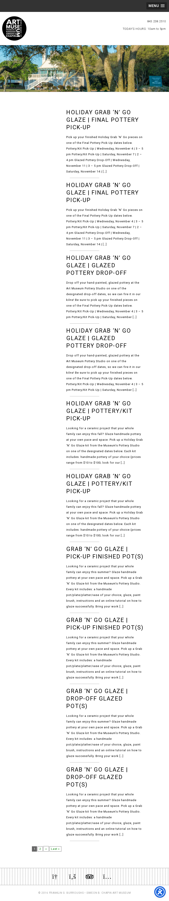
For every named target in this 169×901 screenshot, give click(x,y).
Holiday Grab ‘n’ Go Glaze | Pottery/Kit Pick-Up (99, 411)
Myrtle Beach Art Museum (14, 28)
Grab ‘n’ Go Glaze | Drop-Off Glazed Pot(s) (97, 698)
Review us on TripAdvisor (90, 876)
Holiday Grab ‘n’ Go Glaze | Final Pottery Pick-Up (102, 120)
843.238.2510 (156, 21)
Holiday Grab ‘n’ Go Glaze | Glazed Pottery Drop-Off (98, 265)
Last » (57, 848)
